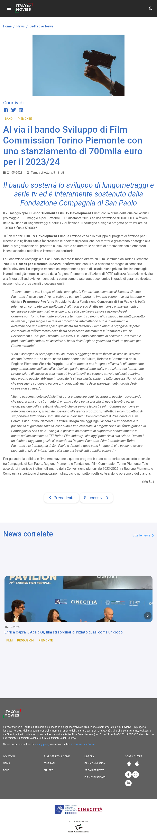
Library (89, 756)
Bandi (9, 118)
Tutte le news (142, 535)
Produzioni (25, 640)
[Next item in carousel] (147, 615)
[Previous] (61, 498)
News (20, 26)
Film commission (94, 763)
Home (7, 26)
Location (9, 756)
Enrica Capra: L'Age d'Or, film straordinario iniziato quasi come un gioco (63, 632)
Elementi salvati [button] (94, 777)
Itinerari (49, 763)
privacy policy (42, 744)
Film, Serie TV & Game (57, 756)
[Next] (96, 498)
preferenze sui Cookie (83, 744)
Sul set (48, 770)
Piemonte (25, 118)
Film (9, 640)
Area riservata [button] (94, 770)
